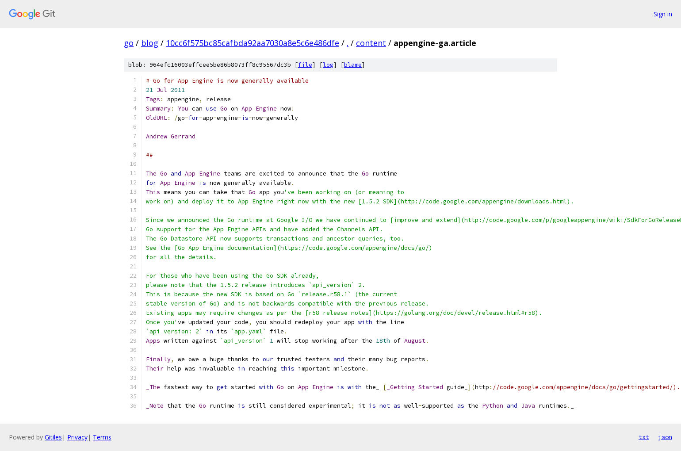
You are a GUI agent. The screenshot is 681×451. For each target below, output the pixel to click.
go (129, 43)
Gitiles (53, 437)
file (305, 65)
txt (644, 437)
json (665, 437)
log (328, 65)
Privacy (77, 437)
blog (149, 43)
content (371, 43)
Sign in (663, 14)
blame (353, 65)
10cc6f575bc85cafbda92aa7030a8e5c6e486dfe (252, 43)
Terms (102, 437)
